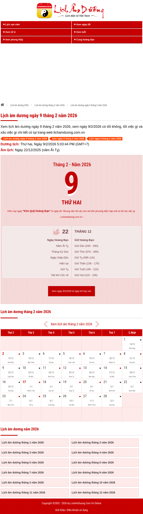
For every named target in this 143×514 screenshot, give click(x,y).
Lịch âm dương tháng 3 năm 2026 (23, 452)
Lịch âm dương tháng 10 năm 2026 (93, 482)
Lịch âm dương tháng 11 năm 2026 (23, 492)
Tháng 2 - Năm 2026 (72, 164)
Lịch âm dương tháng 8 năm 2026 (93, 472)
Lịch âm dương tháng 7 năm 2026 (23, 472)
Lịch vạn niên (11, 24)
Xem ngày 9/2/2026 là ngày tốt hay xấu (71, 291)
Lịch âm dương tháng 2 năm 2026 (93, 442)
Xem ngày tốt (82, 24)
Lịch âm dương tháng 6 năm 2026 (93, 462)
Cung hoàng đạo (84, 39)
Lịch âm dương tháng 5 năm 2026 (23, 462)
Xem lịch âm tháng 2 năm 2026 (71, 324)
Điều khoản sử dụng (77, 510)
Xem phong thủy (13, 39)
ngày (34, 211)
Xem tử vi (9, 32)
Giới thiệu (60, 510)
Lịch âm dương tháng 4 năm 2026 (93, 452)
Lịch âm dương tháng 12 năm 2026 (93, 492)
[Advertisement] (71, 71)
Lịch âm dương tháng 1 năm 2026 (23, 442)
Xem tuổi (80, 32)
